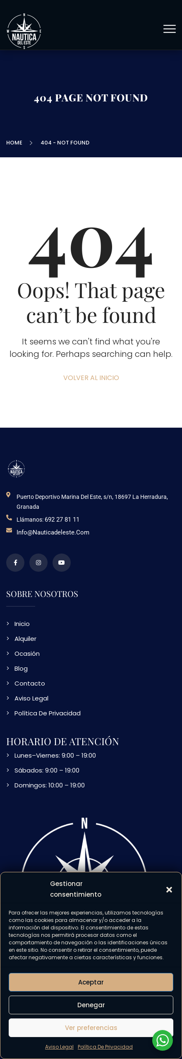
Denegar (91, 1005)
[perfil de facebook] (15, 563)
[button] (169, 889)
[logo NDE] (16, 468)
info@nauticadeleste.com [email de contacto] (53, 532)
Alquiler (25, 638)
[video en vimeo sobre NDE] (62, 563)
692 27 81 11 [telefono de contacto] (62, 519)
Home (15, 143)
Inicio (22, 623)
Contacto (29, 683)
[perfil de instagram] (38, 563)
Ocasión (27, 653)
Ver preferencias (91, 1027)
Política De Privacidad (105, 1046)
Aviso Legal (59, 1046)
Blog (21, 668)
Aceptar (91, 982)
